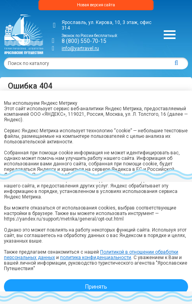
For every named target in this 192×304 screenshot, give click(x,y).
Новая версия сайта (96, 5)
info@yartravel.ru (80, 48)
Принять (96, 287)
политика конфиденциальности (95, 257)
